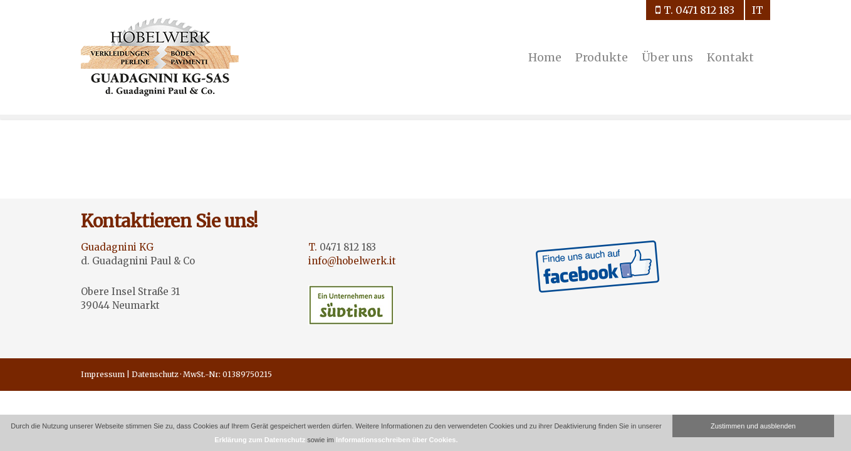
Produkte (601, 57)
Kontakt (730, 57)
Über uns (667, 57)
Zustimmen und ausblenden (753, 426)
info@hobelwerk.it (352, 261)
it (757, 10)
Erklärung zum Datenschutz (259, 439)
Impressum (103, 374)
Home (544, 57)
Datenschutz (155, 374)
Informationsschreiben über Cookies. (396, 439)
